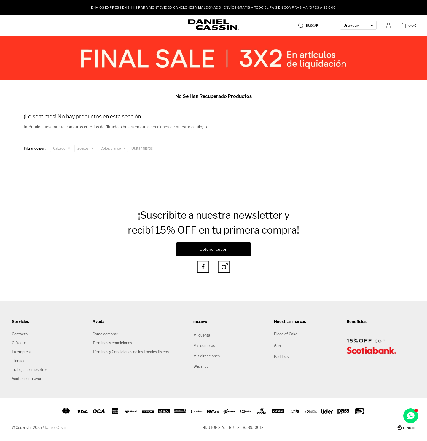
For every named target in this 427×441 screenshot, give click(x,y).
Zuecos (83, 148)
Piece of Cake (285, 334)
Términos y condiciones (112, 343)
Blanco (111, 148)
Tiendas (18, 360)
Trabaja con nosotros (29, 369)
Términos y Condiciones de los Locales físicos (131, 352)
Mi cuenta (201, 335)
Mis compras (204, 345)
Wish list (200, 366)
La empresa (22, 352)
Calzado (59, 148)
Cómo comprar (105, 334)
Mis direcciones (206, 356)
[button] (317, 25)
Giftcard (19, 343)
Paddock (281, 356)
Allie (277, 345)
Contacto (20, 334)
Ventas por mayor (27, 378)
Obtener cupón (213, 249)
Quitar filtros (142, 148)
